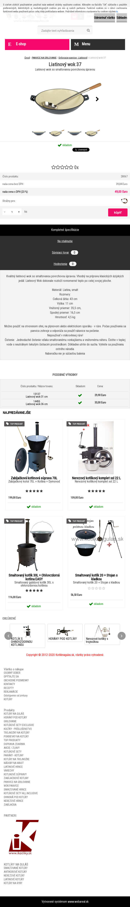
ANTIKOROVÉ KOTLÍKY (15, 871)
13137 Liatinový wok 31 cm (37, 395)
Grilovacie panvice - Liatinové (73, 57)
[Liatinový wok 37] (65, 99)
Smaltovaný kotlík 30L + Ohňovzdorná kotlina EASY (34, 577)
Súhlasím (122, 18)
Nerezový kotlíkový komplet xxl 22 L (96, 478)
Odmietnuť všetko (104, 18)
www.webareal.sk (78, 901)
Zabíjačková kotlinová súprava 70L (34, 478)
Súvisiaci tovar (65, 252)
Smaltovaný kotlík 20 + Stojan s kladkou (96, 577)
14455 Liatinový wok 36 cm (37, 403)
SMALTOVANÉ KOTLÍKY (16, 867)
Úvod (27, 57)
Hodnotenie (65, 264)
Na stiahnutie (65, 241)
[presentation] (33, 99)
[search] (88, 30)
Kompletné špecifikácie (65, 230)
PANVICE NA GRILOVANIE (44, 57)
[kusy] (11, 211)
